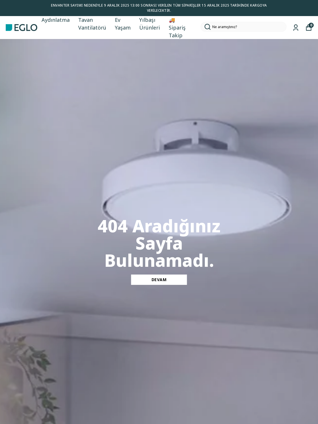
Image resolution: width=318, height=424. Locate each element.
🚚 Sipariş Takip (177, 27)
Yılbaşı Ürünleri (149, 23)
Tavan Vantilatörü (92, 23)
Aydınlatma (56, 19)
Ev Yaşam (123, 23)
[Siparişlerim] (295, 27)
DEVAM (159, 279)
